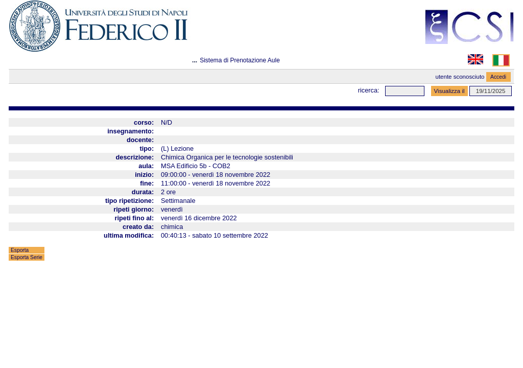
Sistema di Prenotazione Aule (240, 60)
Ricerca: (368, 90)
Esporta (20, 250)
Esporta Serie (26, 257)
